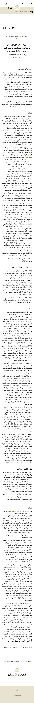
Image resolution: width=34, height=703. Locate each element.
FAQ (17, 690)
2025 (25, 11)
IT (23, 36)
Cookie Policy (17, 695)
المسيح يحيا (28, 157)
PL (27, 36)
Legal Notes (17, 693)
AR (6, 36)
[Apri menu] (2, 4)
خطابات (29, 11)
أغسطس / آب (19, 11)
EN (13, 36)
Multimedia (17, 58)
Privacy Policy (17, 698)
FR (20, 36)
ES (17, 36)
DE (10, 36)
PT (17, 39)
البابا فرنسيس (11, 511)
